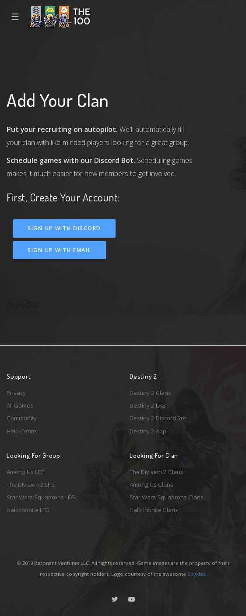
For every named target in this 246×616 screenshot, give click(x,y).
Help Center (23, 431)
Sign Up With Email (59, 250)
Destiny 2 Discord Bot (158, 418)
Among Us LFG (26, 472)
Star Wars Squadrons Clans (167, 497)
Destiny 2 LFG (147, 405)
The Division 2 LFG (31, 484)
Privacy (16, 393)
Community (22, 418)
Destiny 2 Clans (150, 393)
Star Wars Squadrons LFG (41, 497)
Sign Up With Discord (64, 228)
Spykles (196, 574)
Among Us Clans (151, 484)
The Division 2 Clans (156, 472)
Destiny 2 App (148, 431)
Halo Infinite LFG (28, 510)
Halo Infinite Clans (154, 510)
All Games (20, 405)
